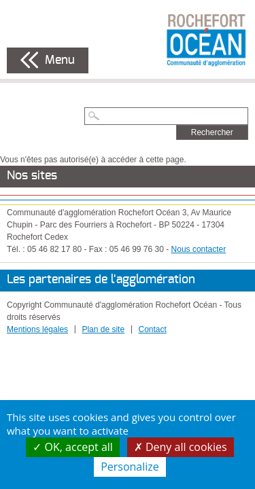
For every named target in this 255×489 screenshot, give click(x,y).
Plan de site (103, 329)
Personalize (130, 466)
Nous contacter (198, 249)
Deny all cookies (180, 446)
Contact (152, 329)
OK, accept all (73, 446)
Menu (60, 60)
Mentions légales (37, 329)
